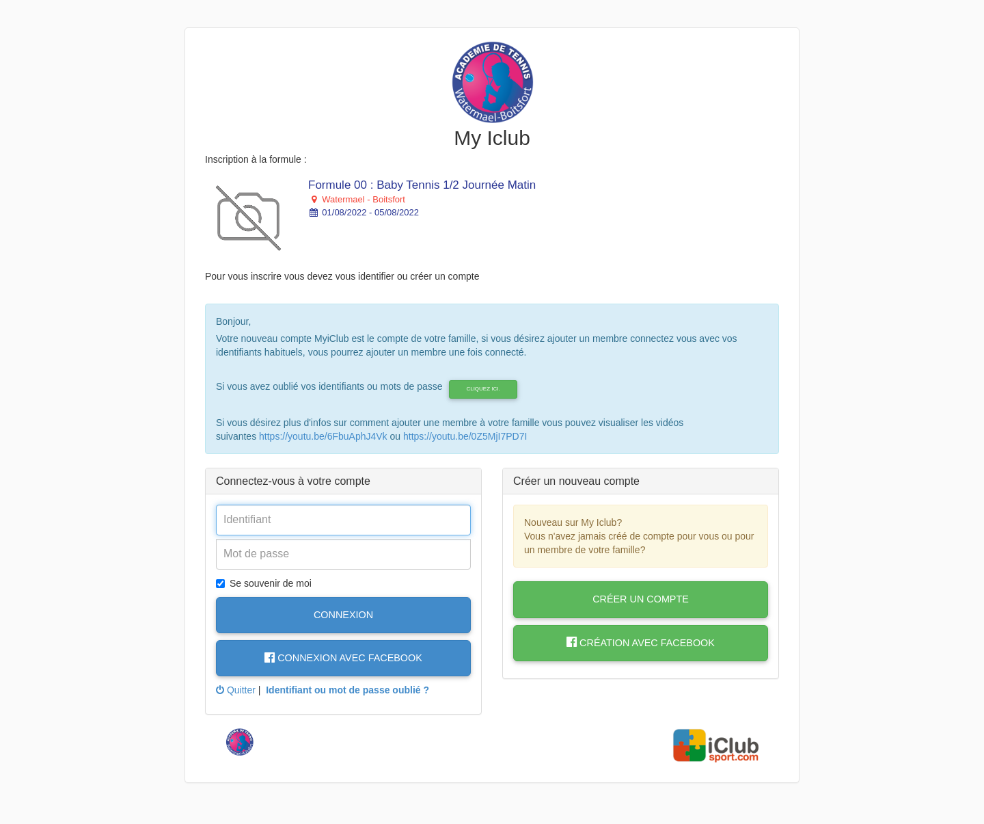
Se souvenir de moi (264, 583)
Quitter (236, 690)
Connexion (343, 614)
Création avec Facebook (640, 642)
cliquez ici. (483, 389)
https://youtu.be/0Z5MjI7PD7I (465, 436)
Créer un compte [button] (640, 599)
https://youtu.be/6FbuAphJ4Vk (323, 436)
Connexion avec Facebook (343, 657)
